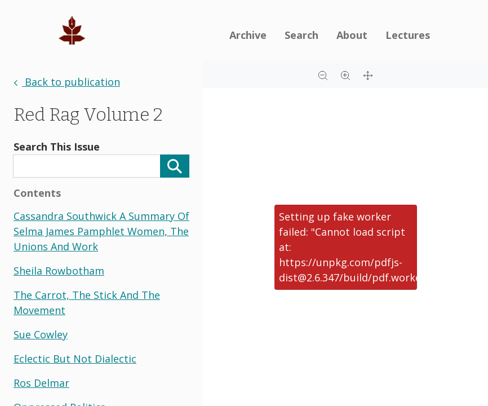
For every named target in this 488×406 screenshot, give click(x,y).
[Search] (174, 166)
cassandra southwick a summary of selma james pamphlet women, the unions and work (101, 231)
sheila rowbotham (59, 270)
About (351, 35)
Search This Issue (57, 146)
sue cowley (41, 334)
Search (301, 35)
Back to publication (67, 82)
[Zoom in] (345, 74)
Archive (248, 35)
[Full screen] (368, 74)
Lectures (407, 35)
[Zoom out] (323, 74)
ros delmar (41, 383)
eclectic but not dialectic (75, 358)
